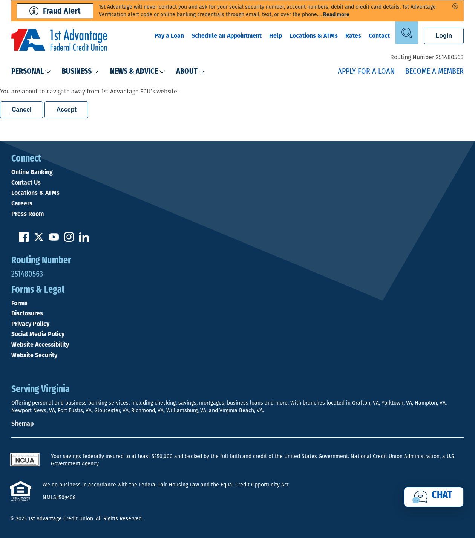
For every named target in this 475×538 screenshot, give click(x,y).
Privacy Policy (30, 324)
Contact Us (26, 182)
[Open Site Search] (406, 32)
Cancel (21, 109)
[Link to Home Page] (59, 41)
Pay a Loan (169, 35)
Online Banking (32, 172)
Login (443, 35)
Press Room (27, 214)
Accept (66, 109)
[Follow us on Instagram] (69, 239)
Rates (353, 35)
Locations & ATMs (314, 35)
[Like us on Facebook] (24, 239)
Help (275, 35)
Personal (31, 72)
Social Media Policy (37, 334)
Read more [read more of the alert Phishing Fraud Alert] (336, 14)
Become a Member (434, 72)
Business (80, 72)
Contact (379, 35)
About (190, 72)
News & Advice (137, 72)
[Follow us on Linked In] (84, 239)
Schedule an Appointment (227, 35)
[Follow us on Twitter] (39, 239)
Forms (19, 303)
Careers (21, 203)
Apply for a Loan (366, 72)
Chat (442, 495)
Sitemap (22, 423)
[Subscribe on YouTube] (54, 239)
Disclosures (27, 313)
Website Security (34, 355)
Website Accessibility (40, 344)
